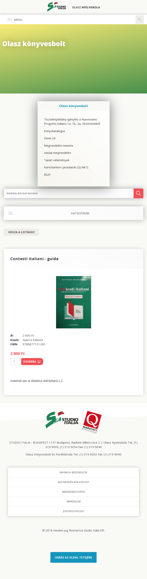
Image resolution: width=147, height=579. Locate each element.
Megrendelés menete (58, 145)
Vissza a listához (21, 232)
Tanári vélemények (56, 160)
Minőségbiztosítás (73, 491)
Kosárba (32, 361)
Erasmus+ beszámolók (73, 472)
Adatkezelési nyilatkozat (73, 482)
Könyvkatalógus (54, 131)
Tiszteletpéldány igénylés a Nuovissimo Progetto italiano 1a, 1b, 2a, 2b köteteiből (72, 121)
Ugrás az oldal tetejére (73, 557)
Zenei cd (49, 138)
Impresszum (74, 501)
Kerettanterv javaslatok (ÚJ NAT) (66, 167)
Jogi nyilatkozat (73, 511)
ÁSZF (47, 175)
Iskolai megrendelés (57, 153)
